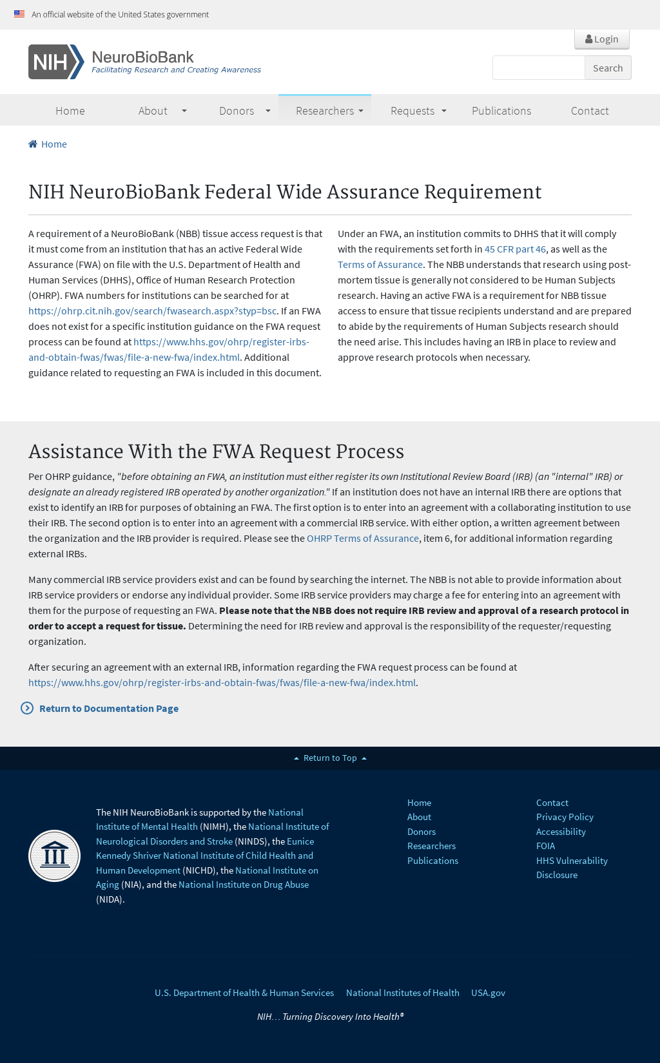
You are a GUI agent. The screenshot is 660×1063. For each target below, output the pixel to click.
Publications (432, 860)
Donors (245, 110)
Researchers (330, 110)
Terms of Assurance (380, 264)
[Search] (538, 67)
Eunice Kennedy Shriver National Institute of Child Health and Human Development (205, 855)
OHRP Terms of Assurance (363, 538)
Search (608, 67)
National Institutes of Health (403, 992)
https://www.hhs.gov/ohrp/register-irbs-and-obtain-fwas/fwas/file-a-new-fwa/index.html (222, 682)
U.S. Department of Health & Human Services (244, 992)
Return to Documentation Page (109, 708)
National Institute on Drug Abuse (244, 884)
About (163, 110)
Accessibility (561, 831)
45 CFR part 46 (515, 248)
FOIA (545, 845)
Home (47, 143)
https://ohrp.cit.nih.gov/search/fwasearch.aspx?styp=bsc (152, 310)
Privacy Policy (565, 816)
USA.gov (488, 992)
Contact (552, 802)
